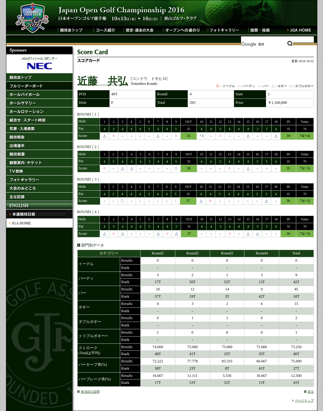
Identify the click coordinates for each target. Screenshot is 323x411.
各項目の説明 (90, 391)
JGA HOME (21, 223)
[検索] (267, 44)
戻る (311, 391)
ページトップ (304, 400)
